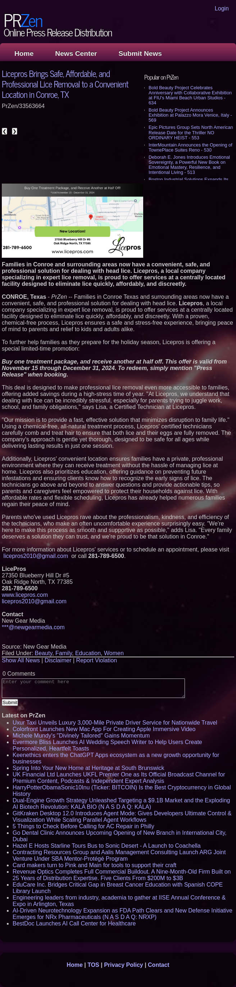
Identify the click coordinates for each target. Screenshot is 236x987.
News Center (76, 53)
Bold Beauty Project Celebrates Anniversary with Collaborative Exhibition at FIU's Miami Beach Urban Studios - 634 (190, 95)
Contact (158, 965)
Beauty (44, 653)
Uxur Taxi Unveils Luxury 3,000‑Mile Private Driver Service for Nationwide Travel (115, 723)
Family (63, 653)
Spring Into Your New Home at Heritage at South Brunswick (88, 768)
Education (88, 653)
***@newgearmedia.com (33, 627)
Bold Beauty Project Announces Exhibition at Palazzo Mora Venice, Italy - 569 (190, 115)
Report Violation (96, 660)
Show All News (21, 660)
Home (23, 53)
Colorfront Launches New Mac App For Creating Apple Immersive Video (104, 729)
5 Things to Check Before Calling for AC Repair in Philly (83, 826)
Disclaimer (58, 660)
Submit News (140, 53)
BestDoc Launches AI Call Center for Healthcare (74, 923)
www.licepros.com (25, 595)
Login (222, 8)
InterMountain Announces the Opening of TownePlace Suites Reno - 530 (190, 147)
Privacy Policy (123, 965)
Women (114, 653)
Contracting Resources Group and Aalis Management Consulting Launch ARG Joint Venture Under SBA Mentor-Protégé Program (119, 855)
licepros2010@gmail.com (35, 556)
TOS (93, 965)
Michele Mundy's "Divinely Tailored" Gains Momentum (81, 736)
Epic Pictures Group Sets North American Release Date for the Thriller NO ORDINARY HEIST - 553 (191, 132)
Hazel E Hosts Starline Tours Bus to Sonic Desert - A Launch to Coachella (107, 846)
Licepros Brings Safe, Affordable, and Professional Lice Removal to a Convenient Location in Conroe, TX (65, 83)
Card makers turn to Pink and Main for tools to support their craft (94, 865)
